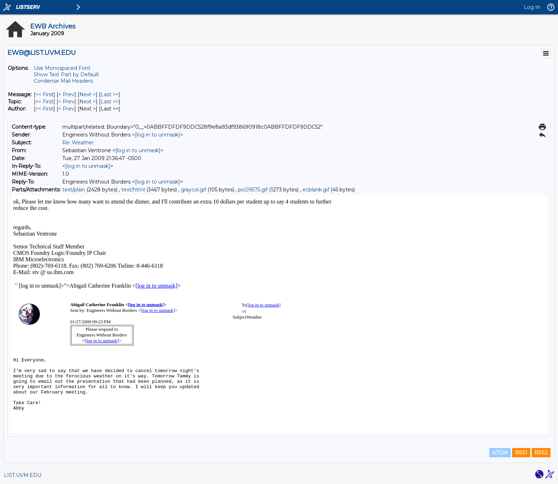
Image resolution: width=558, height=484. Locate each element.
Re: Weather (78, 142)
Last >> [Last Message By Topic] (110, 101)
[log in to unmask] (157, 135)
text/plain (73, 189)
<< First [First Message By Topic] (44, 101)
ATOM (500, 452)
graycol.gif (193, 189)
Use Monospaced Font (62, 68)
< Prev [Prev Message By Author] (66, 108)
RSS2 (541, 452)
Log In (532, 7)
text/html (133, 189)
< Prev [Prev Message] (66, 94)
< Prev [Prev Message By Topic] (66, 101)
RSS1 (521, 452)
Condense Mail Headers (63, 81)
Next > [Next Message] (87, 94)
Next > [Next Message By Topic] (87, 101)
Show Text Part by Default (66, 74)
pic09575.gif (253, 189)
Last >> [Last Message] (110, 94)
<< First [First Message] (44, 94)
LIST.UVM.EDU (22, 475)
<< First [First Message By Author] (44, 108)
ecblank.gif (315, 189)
